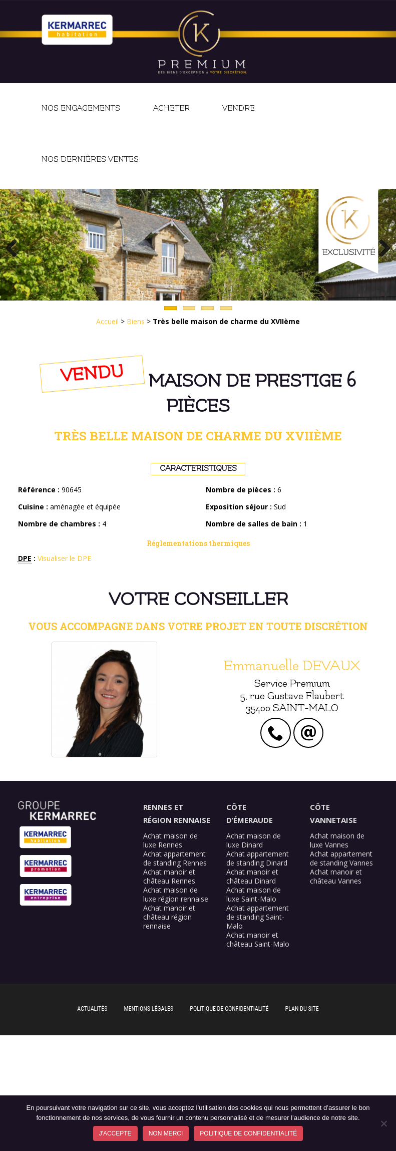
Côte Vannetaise (333, 813)
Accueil (107, 321)
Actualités (92, 1008)
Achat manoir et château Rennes (169, 876)
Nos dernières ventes (90, 159)
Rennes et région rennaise (176, 813)
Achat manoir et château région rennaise (169, 917)
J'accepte (115, 1133)
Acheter (171, 108)
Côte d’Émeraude (249, 813)
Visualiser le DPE (64, 558)
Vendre (238, 108)
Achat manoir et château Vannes (336, 876)
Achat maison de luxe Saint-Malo (253, 894)
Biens (136, 321)
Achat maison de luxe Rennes (170, 840)
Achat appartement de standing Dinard (257, 858)
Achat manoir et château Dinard (252, 876)
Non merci (166, 1133)
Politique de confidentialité (229, 1008)
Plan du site (302, 1008)
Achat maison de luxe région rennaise (175, 894)
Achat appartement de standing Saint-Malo (257, 917)
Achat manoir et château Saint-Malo (257, 939)
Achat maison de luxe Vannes (337, 840)
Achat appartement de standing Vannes (341, 858)
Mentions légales (149, 1008)
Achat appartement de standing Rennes (175, 858)
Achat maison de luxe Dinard (253, 840)
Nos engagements (81, 108)
